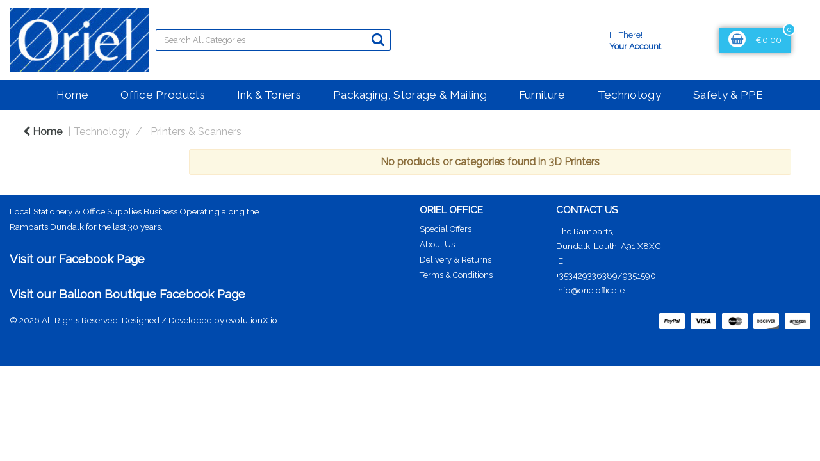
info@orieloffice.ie (590, 290)
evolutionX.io (251, 320)
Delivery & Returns (455, 259)
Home (72, 94)
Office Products (162, 94)
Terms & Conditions (456, 275)
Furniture (542, 94)
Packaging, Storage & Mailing (410, 94)
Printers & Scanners (196, 131)
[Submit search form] (378, 39)
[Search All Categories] (273, 40)
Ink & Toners (269, 94)
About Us (437, 244)
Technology (629, 94)
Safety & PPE (728, 94)
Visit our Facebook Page (77, 259)
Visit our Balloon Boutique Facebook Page (127, 294)
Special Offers (446, 229)
